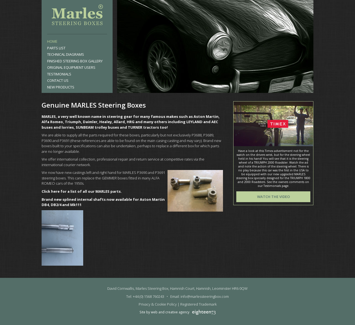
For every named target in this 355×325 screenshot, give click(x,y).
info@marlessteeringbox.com (205, 296)
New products (60, 87)
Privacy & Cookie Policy (158, 304)
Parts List (56, 47)
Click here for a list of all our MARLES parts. (82, 191)
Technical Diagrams (65, 54)
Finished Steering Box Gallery (75, 61)
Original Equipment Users (71, 67)
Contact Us (58, 80)
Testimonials (59, 74)
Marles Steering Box (77, 16)
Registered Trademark (198, 304)
